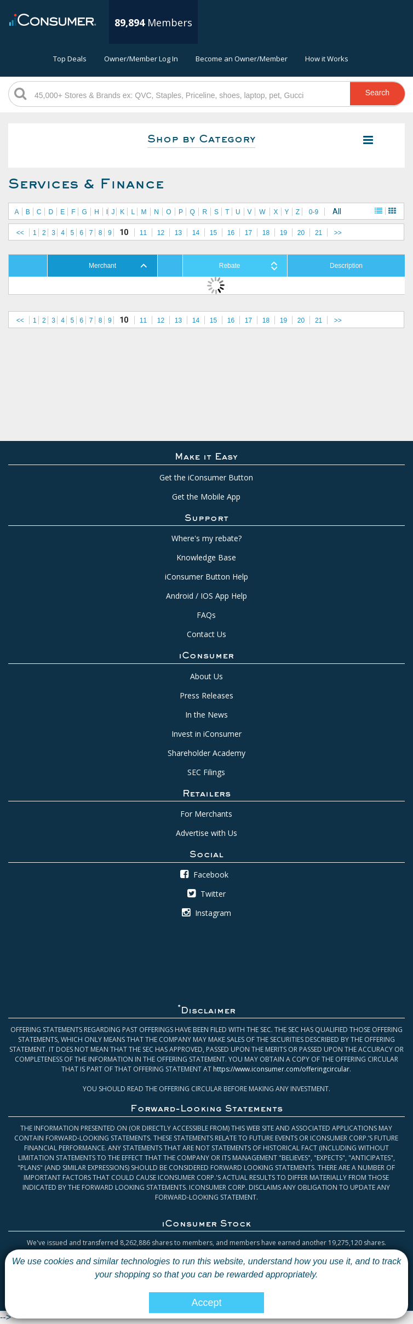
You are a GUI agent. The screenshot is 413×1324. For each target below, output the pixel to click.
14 (195, 233)
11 (143, 233)
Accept (206, 1302)
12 (160, 233)
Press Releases (206, 695)
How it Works (326, 59)
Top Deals (70, 59)
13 (178, 233)
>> (338, 233)
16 (230, 233)
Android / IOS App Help (206, 596)
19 (283, 233)
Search (377, 92)
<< (20, 233)
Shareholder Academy (206, 753)
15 (213, 233)
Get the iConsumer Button (206, 477)
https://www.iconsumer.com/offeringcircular (281, 1069)
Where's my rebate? (206, 538)
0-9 (313, 212)
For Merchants (206, 814)
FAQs (206, 615)
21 (318, 233)
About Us (206, 676)
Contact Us (206, 634)
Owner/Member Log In (141, 59)
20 (301, 233)
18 (265, 233)
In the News (206, 714)
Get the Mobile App (206, 496)
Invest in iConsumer (206, 734)
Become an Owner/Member (242, 59)
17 (248, 233)
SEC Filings (206, 772)
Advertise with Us (206, 833)
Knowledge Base (206, 557)
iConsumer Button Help (206, 576)
